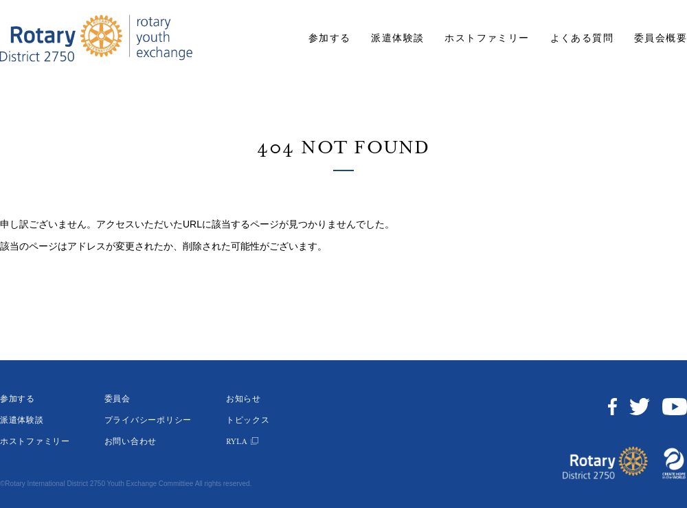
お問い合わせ (130, 441)
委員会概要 (660, 38)
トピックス (248, 420)
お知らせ (243, 399)
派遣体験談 (397, 38)
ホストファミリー (486, 38)
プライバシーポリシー (148, 420)
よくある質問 (581, 38)
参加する (329, 38)
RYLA (236, 441)
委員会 (117, 399)
